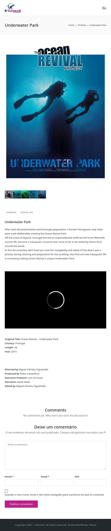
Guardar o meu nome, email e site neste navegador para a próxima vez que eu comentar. (54, 494)
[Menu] (104, 8)
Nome (9, 476)
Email (45, 476)
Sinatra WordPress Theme (82, 524)
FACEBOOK (11, 212)
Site (77, 476)
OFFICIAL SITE (27, 212)
